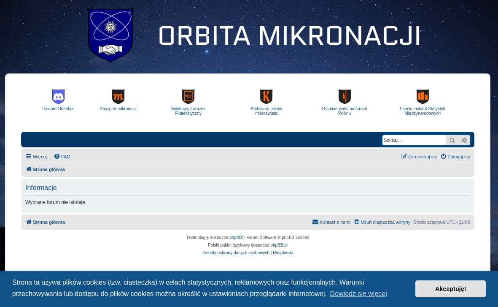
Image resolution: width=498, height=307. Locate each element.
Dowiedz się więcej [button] (358, 293)
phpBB (235, 237)
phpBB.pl (279, 245)
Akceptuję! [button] (450, 288)
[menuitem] (62, 157)
